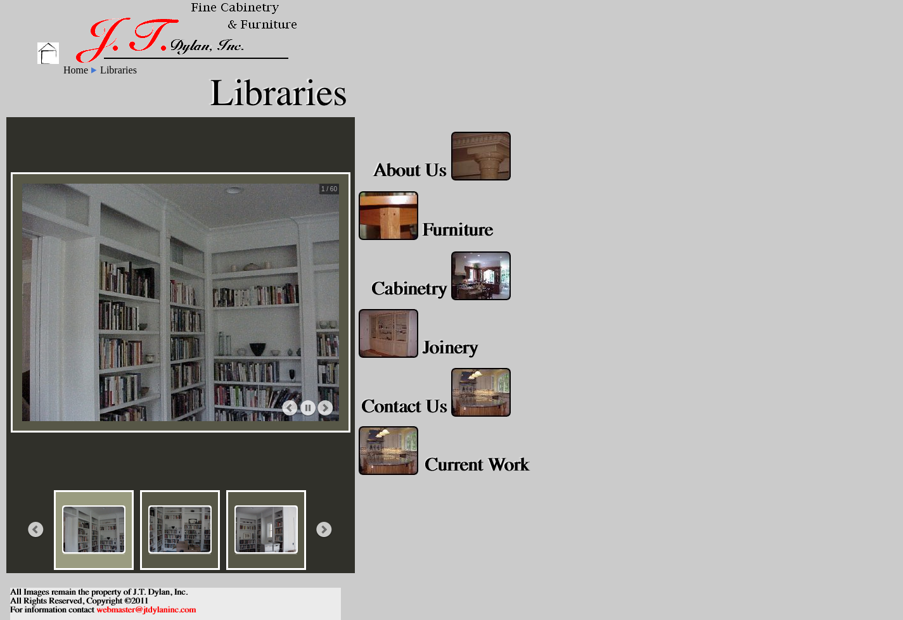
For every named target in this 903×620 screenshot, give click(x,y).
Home (75, 70)
